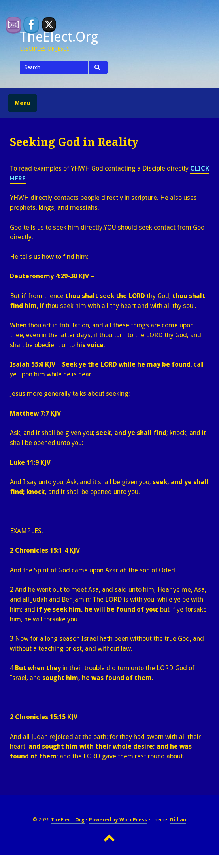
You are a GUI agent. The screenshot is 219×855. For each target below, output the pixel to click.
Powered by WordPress (118, 820)
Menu (22, 102)
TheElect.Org (68, 820)
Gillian (178, 820)
